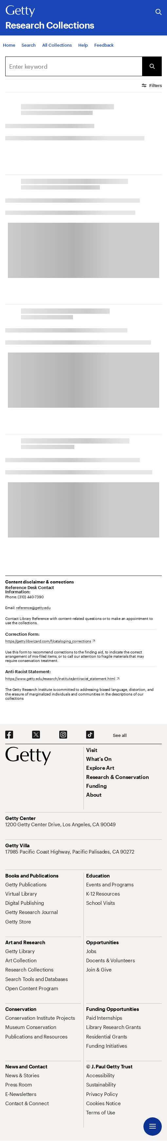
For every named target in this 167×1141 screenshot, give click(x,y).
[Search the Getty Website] (159, 12)
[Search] (73, 66)
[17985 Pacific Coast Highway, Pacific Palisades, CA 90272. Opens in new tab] (70, 851)
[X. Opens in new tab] (36, 735)
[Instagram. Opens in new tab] (63, 735)
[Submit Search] (152, 66)
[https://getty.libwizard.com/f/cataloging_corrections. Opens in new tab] (50, 641)
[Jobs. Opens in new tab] (91, 951)
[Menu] (152, 1126)
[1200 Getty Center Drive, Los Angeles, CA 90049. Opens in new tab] (61, 824)
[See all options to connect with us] (119, 735)
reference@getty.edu (33, 607)
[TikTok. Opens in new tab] (90, 735)
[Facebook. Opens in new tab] (9, 735)
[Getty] (20, 11)
